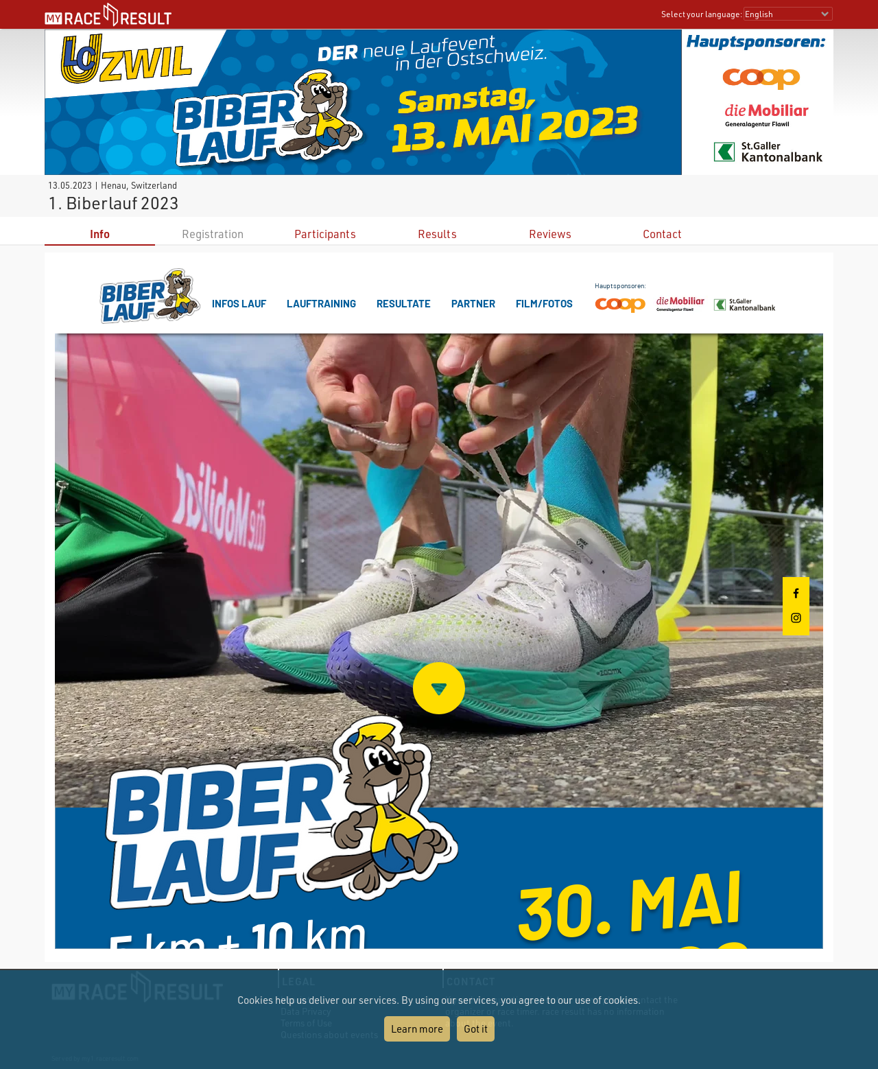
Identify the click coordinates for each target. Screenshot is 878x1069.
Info (100, 233)
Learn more (417, 1028)
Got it (476, 1028)
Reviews (550, 233)
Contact (662, 233)
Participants (325, 233)
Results (437, 233)
